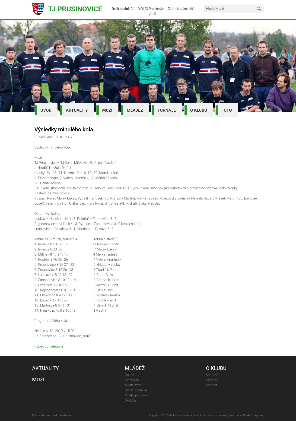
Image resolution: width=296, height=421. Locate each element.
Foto (226, 110)
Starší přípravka (136, 390)
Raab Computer (253, 415)
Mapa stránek (41, 415)
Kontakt (211, 385)
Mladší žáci (133, 385)
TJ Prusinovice (75, 9)
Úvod (46, 110)
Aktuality (77, 110)
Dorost (129, 375)
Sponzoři (212, 375)
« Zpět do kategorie (49, 346)
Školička (131, 400)
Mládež (135, 110)
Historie (211, 380)
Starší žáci (132, 380)
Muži (107, 110)
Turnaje (166, 110)
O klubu (198, 110)
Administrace (62, 415)
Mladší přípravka (136, 395)
